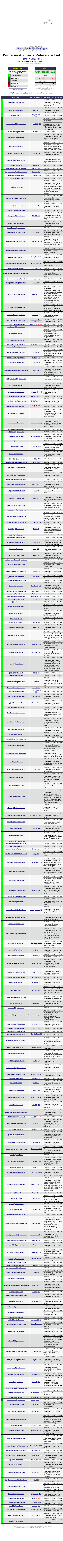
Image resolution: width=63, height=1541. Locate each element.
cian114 (35, 283)
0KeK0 (35, 696)
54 (38, 165)
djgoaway (34, 392)
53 (40, 1097)
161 (39, 168)
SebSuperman (35, 436)
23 (40, 963)
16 (36, 1035)
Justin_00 (35, 703)
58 (36, 116)
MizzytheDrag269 (36, 1034)
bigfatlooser (34, 1494)
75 (39, 542)
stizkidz (34, 599)
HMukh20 (35, 498)
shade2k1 (35, 1301)
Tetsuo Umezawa (36, 1324)
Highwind (35, 1223)
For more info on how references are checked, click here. (18, 88)
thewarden (35, 571)
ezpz (35, 1272)
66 (39, 1223)
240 (36, 1446)
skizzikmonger (34, 1265)
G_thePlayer (35, 401)
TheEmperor (35, 522)
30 (39, 216)
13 (39, 591)
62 (40, 206)
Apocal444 (35, 1078)
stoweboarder (35, 1393)
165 (39, 1105)
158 (36, 1259)
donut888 (35, 1411)
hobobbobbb (36, 458)
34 (41, 1235)
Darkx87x (35, 652)
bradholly (35, 232)
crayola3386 (35, 1320)
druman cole (35, 423)
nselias (35, 1083)
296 (39, 172)
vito (35, 1480)
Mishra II (34, 1028)
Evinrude (35, 315)
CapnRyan (35, 362)
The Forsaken (34, 241)
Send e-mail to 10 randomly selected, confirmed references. (34, 93)
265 (41, 241)
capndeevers (35, 344)
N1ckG (35, 1061)
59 (38, 529)
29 (39, 153)
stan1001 (35, 1374)
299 (39, 1404)
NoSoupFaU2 (35, 1074)
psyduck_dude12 (36, 1258)
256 (39, 890)
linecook (34, 849)
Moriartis (35, 1123)
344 (38, 110)
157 (40, 586)
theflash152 (35, 1097)
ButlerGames (35, 577)
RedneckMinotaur (36, 1172)
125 (40, 1184)
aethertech (35, 132)
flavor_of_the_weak (36, 1445)
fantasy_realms (35, 910)
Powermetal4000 (36, 1149)
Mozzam (34, 990)
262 (41, 596)
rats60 (35, 1198)
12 (39, 362)
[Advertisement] (23, 22)
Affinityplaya (35, 1351)
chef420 (34, 168)
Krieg (35, 529)
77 (38, 555)
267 (39, 1292)
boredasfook (35, 263)
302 (39, 1028)
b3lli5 (35, 165)
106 (41, 1455)
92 (39, 703)
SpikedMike (35, 1003)
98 (41, 910)
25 (38, 1209)
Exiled (35, 627)
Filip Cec (35, 446)
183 (40, 1459)
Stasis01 (34, 1382)
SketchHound (35, 396)
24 (39, 688)
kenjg (34, 950)
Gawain (34, 294)
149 (39, 294)
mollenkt (35, 982)
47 (38, 429)
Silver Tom (35, 1240)
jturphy (35, 673)
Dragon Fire (35, 972)
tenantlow (35, 1024)
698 (38, 549)
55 (39, 1078)
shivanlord (35, 1425)
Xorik (35, 491)
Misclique (35, 1450)
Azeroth (33, 1047)
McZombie (35, 542)
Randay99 (35, 1193)
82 (39, 232)
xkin (34, 549)
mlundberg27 (35, 862)
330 (40, 344)
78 (39, 268)
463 (39, 1301)
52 (40, 1392)
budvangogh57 (36, 256)
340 (38, 950)
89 (38, 853)
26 (40, 862)
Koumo (35, 769)
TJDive (33, 1117)
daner (35, 462)
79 (39, 571)
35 (36, 944)
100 (39, 849)
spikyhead (35, 1360)
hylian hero (35, 484)
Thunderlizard (34, 1455)
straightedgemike (36, 943)
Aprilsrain (35, 594)
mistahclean (35, 963)
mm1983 (35, 977)
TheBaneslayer (35, 815)
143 (38, 828)
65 (38, 769)
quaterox (35, 955)
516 (40, 423)
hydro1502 (35, 124)
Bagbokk (35, 172)
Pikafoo (34, 890)
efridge (35, 429)
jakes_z (35, 555)
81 (39, 498)
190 (41, 1265)
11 (36, 692)
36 (40, 370)
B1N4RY (35, 216)
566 (38, 1198)
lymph (35, 828)
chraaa (35, 279)
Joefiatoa (35, 622)
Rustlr (35, 352)
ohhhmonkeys (34, 1129)
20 (39, 1240)
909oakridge (35, 1397)
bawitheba (35, 175)
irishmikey (35, 1161)
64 (38, 672)
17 (40, 484)
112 (39, 599)
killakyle (35, 688)
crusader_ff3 (35, 1184)
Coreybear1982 (36, 405)
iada (33, 1498)
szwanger (35, 1404)
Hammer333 (35, 206)
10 (39, 622)
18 (38, 1060)
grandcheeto (35, 1430)
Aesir (35, 682)
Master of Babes (36, 690)
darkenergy (34, 1460)
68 (38, 279)
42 (40, 1320)
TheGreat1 (34, 586)
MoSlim (34, 358)
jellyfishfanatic (34, 596)
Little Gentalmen (36, 320)
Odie (34, 110)
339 (38, 462)
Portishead (35, 1142)
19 (39, 1161)
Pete (34, 1167)
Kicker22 (35, 1472)
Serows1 (35, 1292)
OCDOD (34, 1105)
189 (40, 1494)
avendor (35, 153)
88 (39, 175)
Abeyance (35, 268)
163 (39, 990)
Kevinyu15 (33, 324)
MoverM (35, 1285)
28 (39, 124)
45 (39, 1015)
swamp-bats (35, 1400)
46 (40, 401)
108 (39, 357)
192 (41, 1129)
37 (40, 396)
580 (39, 977)
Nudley (35, 1090)
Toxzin (35, 1245)
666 (39, 446)
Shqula (35, 1209)
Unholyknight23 (35, 1235)
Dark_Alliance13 (36, 115)
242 (39, 1382)
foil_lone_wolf (35, 370)
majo (35, 854)
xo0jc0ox (35, 591)
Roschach (35, 1252)
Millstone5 (35, 644)
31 (39, 131)
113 (38, 1167)
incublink (35, 1015)
